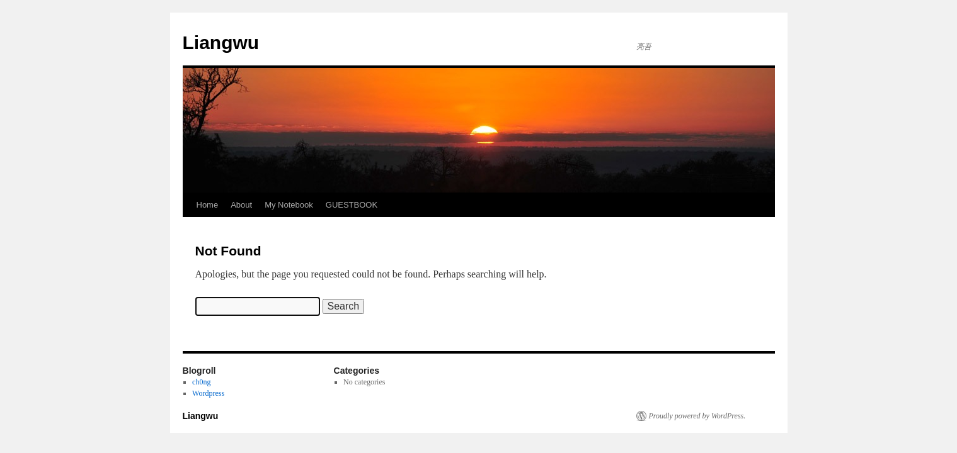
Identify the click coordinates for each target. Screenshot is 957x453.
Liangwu (221, 42)
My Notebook (289, 205)
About (241, 205)
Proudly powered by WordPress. (697, 415)
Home (208, 205)
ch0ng (201, 382)
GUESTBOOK (351, 205)
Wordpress (208, 393)
